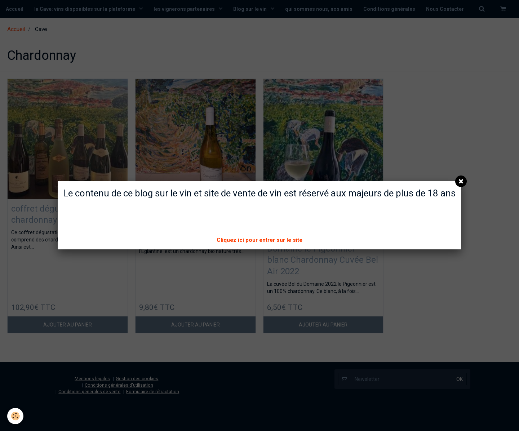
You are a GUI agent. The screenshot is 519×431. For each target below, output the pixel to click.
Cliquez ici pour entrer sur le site (259, 240)
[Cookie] (15, 416)
